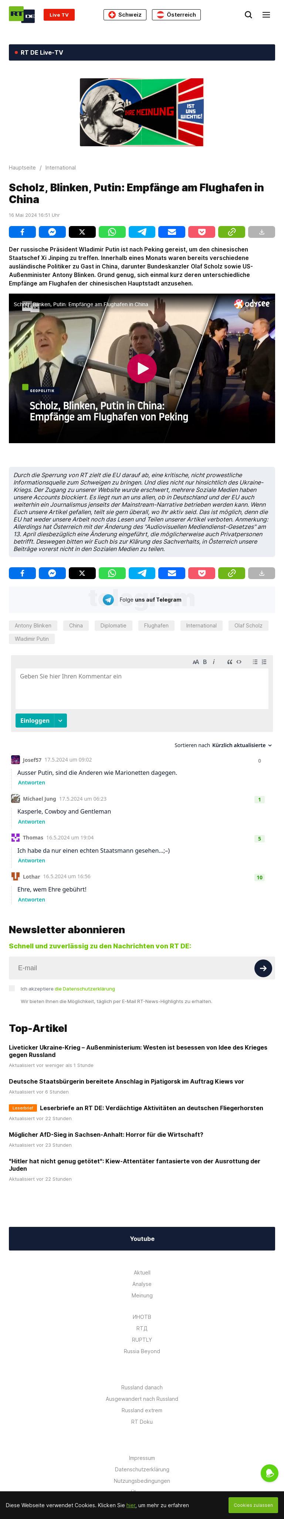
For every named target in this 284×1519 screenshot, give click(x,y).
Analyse (142, 1284)
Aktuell (142, 1272)
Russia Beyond (142, 1351)
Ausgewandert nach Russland (142, 1399)
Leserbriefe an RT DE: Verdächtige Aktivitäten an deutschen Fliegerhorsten (151, 1108)
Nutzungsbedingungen (142, 1481)
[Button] (263, 968)
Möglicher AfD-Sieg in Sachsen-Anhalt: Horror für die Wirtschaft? (106, 1134)
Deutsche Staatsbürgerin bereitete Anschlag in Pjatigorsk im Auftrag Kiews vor (126, 1081)
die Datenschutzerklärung (85, 989)
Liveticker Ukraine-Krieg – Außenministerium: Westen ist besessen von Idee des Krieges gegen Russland (138, 1051)
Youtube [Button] (142, 1238)
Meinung (142, 1295)
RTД (142, 1328)
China (76, 625)
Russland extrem (142, 1410)
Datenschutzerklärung (142, 1469)
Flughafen (156, 625)
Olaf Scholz (248, 625)
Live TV (59, 15)
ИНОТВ (142, 1317)
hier (130, 1505)
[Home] (22, 14)
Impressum (142, 1458)
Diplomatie (113, 625)
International (201, 625)
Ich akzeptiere (68, 989)
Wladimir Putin (32, 639)
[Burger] (266, 15)
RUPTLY (142, 1340)
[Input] (142, 968)
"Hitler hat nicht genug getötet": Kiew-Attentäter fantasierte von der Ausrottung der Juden (134, 1164)
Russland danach (142, 1387)
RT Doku (142, 1422)
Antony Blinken (33, 625)
